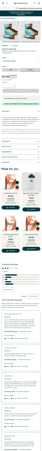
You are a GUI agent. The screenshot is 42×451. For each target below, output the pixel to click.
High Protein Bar (10, 18)
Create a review (8, 289)
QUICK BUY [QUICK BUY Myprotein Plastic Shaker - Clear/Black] (31, 209)
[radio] (10, 70)
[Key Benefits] (21, 141)
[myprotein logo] (20, 3)
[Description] (21, 111)
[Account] (34, 3)
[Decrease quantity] (4, 86)
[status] (9, 86)
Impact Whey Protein (10, 193)
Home (2, 18)
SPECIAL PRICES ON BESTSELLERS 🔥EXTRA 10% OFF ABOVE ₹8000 (21, 13)
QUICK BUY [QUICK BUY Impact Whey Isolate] (31, 249)
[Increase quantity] (14, 86)
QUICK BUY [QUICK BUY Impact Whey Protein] (10, 208)
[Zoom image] (18, 22)
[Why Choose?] (21, 146)
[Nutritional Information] (21, 157)
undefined (21, 61)
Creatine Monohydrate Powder (11, 235)
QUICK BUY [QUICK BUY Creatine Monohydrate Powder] (10, 251)
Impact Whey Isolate (31, 234)
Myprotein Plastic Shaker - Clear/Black (31, 194)
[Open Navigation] (3, 3)
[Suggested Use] (21, 151)
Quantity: (5, 82)
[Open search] (7, 3)
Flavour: (4, 57)
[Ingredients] (21, 162)
